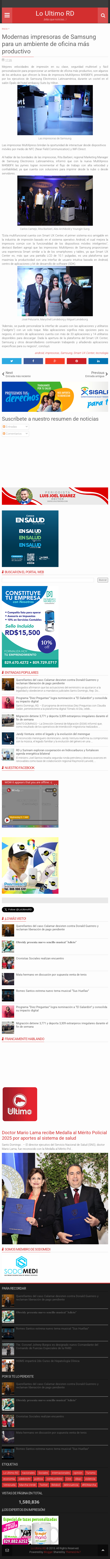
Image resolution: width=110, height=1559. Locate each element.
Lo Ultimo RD (55, 13)
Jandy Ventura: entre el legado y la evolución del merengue (53, 734)
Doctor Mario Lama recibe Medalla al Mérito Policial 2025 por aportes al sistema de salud (54, 1135)
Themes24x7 (73, 1552)
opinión (78, 1472)
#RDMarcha (89, 1484)
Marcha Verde (27, 1484)
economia (9, 1478)
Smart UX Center (83, 353)
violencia (90, 1478)
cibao (78, 1478)
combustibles (54, 1478)
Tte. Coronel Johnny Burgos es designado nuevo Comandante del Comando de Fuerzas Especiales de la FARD (57, 1346)
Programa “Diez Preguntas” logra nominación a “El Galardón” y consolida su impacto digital (61, 699)
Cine (68, 1478)
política (38, 1478)
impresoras (52, 353)
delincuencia (71, 1484)
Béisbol (56, 1484)
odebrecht (25, 1478)
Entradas (10, 426)
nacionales (28, 1472)
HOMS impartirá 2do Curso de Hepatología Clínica (47, 1361)
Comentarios (12, 433)
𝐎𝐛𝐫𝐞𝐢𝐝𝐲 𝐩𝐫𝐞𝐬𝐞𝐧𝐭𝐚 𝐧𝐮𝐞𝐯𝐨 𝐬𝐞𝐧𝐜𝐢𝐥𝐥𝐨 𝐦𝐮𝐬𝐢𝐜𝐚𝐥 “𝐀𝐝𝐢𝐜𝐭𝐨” (46, 942)
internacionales (61, 1472)
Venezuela (9, 1484)
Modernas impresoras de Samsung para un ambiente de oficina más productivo (49, 44)
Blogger (48, 1552)
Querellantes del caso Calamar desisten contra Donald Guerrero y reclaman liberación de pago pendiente (57, 681)
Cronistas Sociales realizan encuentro (40, 958)
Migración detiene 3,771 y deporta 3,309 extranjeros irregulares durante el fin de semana (62, 717)
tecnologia (101, 353)
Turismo (90, 1472)
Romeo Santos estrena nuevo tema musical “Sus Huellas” (52, 991)
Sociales (43, 1472)
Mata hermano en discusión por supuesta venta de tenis (51, 974)
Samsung (66, 353)
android (39, 353)
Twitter (43, 1484)
